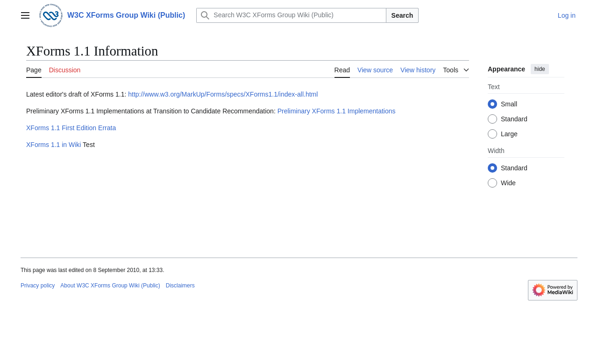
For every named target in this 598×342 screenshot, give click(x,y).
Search (402, 15)
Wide (508, 183)
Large (509, 134)
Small (509, 104)
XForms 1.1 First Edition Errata (71, 128)
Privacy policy (38, 285)
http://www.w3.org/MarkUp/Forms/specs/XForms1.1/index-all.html (223, 94)
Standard (514, 119)
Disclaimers (180, 285)
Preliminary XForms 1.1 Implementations (337, 111)
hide (539, 69)
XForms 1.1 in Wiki (53, 144)
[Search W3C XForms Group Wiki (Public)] (291, 15)
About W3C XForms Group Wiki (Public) (110, 285)
